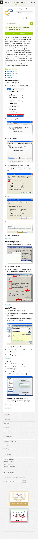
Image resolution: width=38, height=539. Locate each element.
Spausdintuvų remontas (10, 431)
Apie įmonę (7, 419)
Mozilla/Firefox (10, 75)
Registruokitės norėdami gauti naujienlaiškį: (14, 477)
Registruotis (30, 9)
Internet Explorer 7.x (12, 71)
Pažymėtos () (30, 18)
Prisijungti (20, 9)
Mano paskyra (22, 18)
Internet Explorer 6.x (12, 73)
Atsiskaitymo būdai (9, 449)
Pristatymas (7, 445)
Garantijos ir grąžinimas (10, 441)
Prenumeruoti (24, 481)
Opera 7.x (9, 77)
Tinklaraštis (7, 423)
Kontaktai (6, 427)
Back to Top (8, 238)
